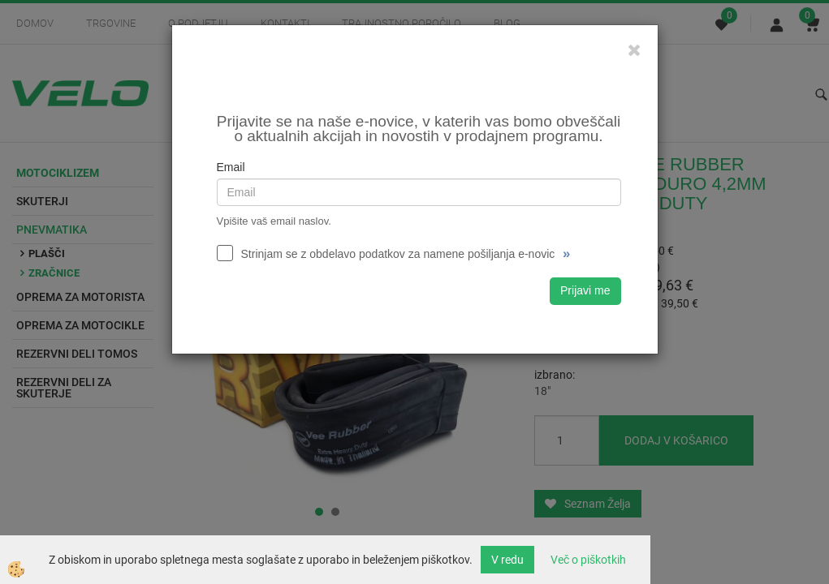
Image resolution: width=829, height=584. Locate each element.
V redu (507, 559)
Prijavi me (585, 290)
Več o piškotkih (588, 559)
